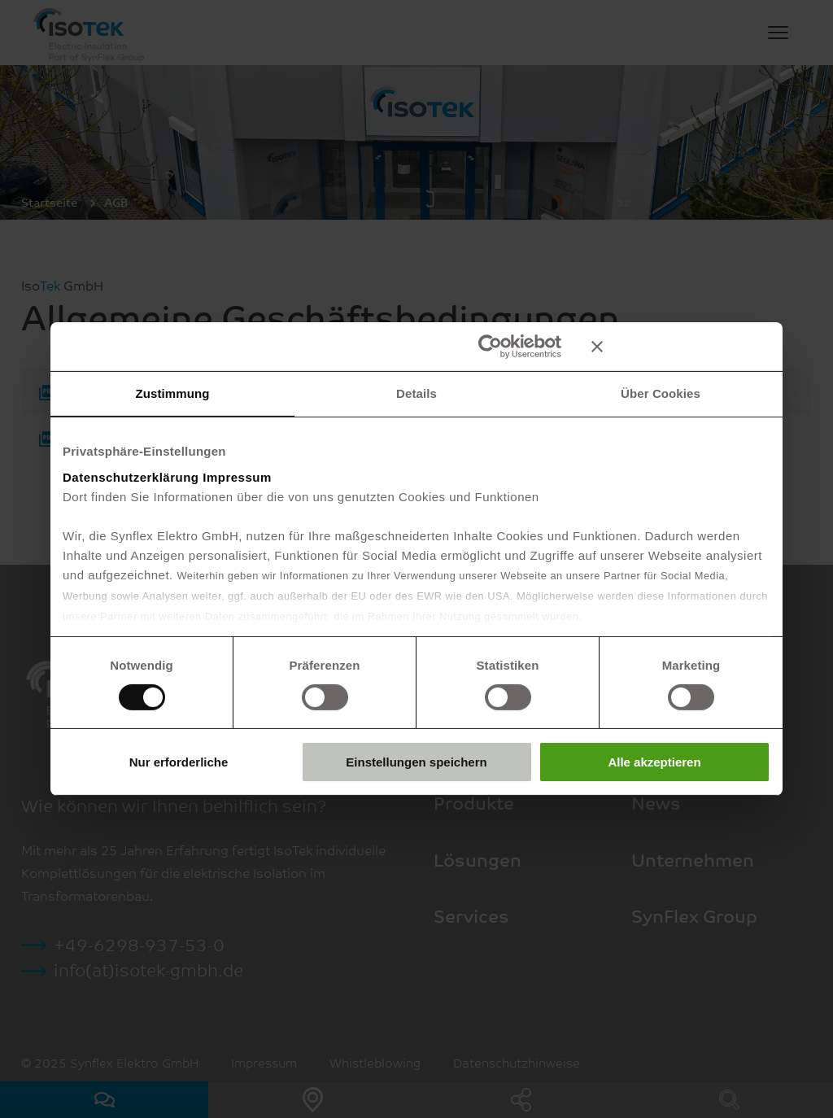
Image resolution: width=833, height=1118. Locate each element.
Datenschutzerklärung (131, 476)
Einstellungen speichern (416, 762)
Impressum (237, 476)
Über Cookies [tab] (660, 393)
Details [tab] (416, 393)
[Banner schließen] (680, 346)
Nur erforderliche (179, 762)
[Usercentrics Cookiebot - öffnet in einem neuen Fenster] (490, 346)
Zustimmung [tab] (173, 393)
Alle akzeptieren (654, 762)
